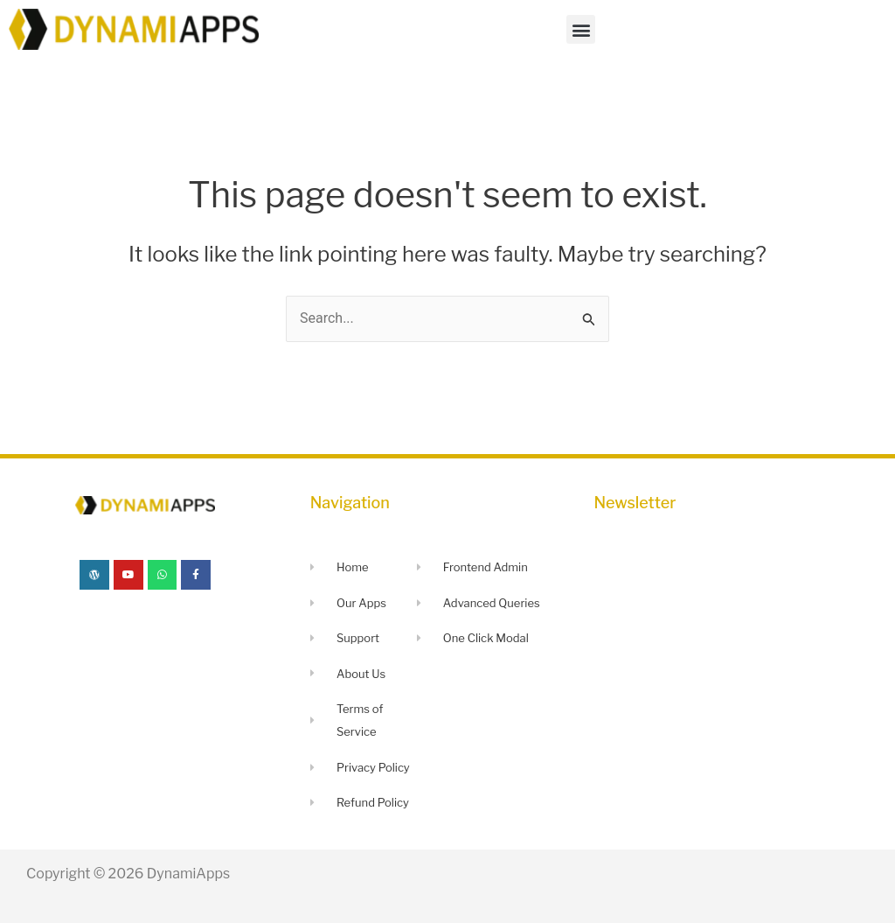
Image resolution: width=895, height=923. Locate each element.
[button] (580, 29)
